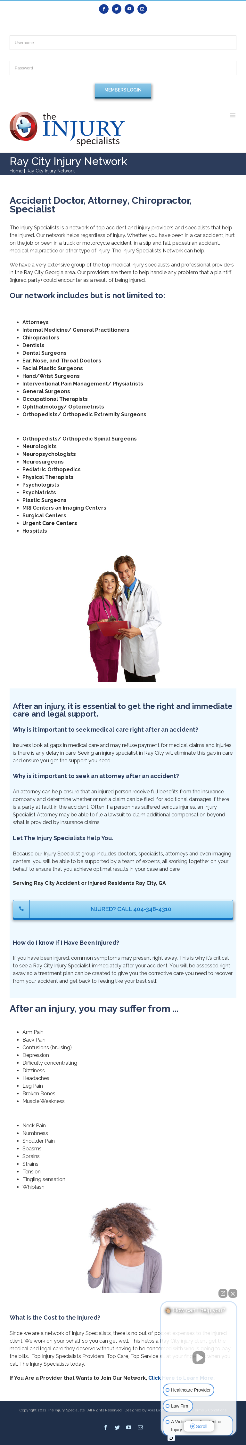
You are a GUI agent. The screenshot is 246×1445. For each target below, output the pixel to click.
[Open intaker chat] (171, 1438)
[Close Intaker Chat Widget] (232, 1293)
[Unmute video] (199, 1357)
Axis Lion (155, 1410)
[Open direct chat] (222, 1293)
